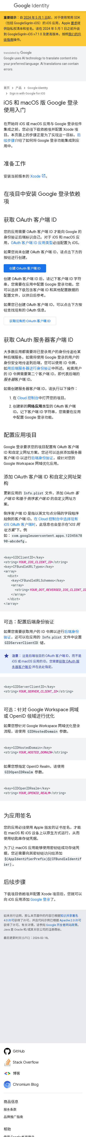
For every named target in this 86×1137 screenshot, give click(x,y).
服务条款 (10, 1109)
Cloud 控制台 (28, 398)
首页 (7, 88)
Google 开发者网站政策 (62, 925)
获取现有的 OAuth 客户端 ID (29, 321)
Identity (31, 6)
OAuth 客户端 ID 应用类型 (32, 243)
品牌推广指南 (13, 1117)
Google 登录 (40, 899)
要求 (74, 23)
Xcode (35, 176)
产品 (19, 88)
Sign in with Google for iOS (27, 93)
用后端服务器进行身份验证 (29, 368)
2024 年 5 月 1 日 (36, 17)
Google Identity (38, 88)
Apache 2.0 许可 (70, 920)
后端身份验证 (42, 458)
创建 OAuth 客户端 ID (25, 268)
